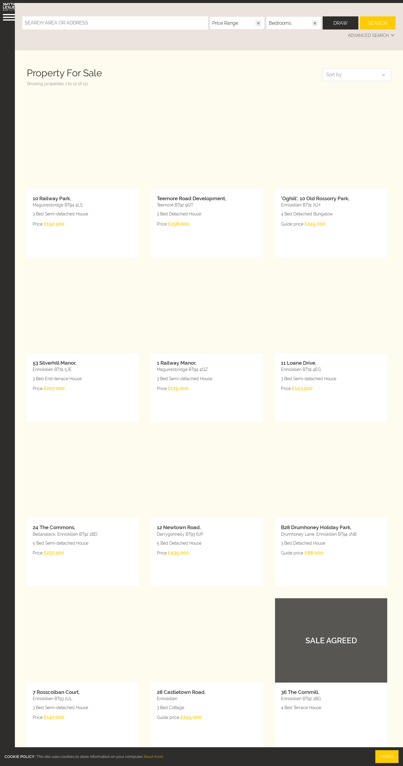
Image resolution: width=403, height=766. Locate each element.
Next (372, 679)
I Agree (387, 756)
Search (377, 20)
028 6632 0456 (137, 718)
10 (109, 679)
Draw (340, 20)
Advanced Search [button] (372, 32)
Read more (153, 756)
